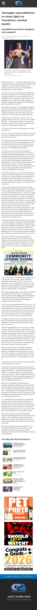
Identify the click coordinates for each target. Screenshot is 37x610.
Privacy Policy (26, 576)
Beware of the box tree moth (19, 472)
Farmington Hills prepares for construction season (19, 458)
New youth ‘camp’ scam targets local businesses (19, 451)
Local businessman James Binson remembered (18, 488)
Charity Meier (7, 36)
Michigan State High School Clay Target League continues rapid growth (19, 480)
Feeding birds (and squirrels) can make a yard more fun (18, 466)
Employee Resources (13, 576)
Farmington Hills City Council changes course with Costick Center (19, 444)
